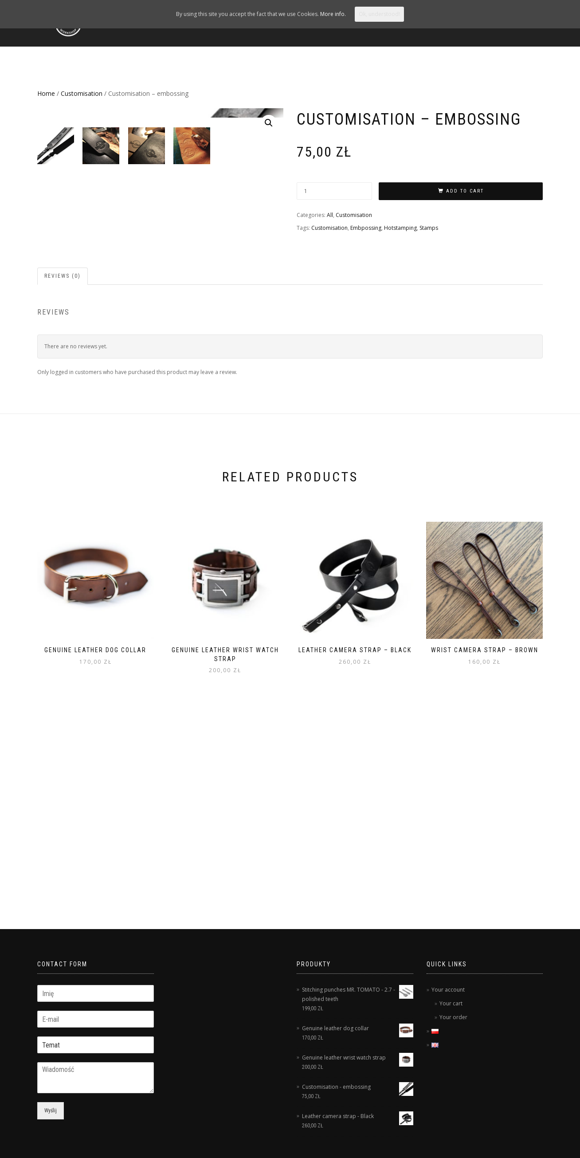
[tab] (63, 447)
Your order (453, 1017)
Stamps (428, 228)
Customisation (81, 93)
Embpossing (365, 228)
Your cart (450, 1003)
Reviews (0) (62, 447)
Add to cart (465, 191)
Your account (448, 989)
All (330, 215)
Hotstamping (400, 228)
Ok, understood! (379, 14)
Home (46, 93)
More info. (333, 14)
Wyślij (50, 1110)
